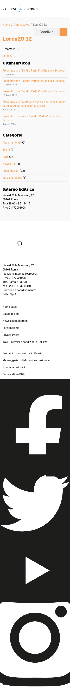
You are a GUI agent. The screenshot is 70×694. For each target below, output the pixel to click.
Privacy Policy (11, 335)
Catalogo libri (11, 313)
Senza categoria (12, 177)
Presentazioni (11, 170)
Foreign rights (11, 328)
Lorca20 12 (9, 55)
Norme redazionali (14, 367)
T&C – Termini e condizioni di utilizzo (25, 342)
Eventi (6, 149)
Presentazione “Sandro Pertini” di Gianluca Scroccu (34, 70)
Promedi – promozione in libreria (22, 353)
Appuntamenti (11, 142)
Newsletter (9, 163)
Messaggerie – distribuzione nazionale (26, 360)
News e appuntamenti (16, 320)
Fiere (6, 156)
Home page (10, 306)
